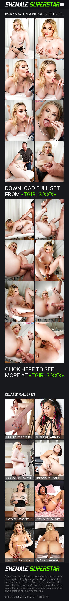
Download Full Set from (32, 191)
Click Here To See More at (34, 372)
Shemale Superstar (27, 597)
